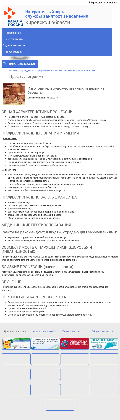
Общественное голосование (105, 331)
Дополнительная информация (17, 331)
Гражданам (14, 32)
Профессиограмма (88, 70)
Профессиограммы (65, 70)
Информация (14, 51)
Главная (13, 70)
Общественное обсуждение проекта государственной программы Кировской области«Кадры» (46, 331)
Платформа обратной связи (75, 331)
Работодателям (14, 39)
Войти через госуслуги (22, 63)
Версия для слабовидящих (103, 2)
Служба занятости (14, 45)
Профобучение (44, 70)
